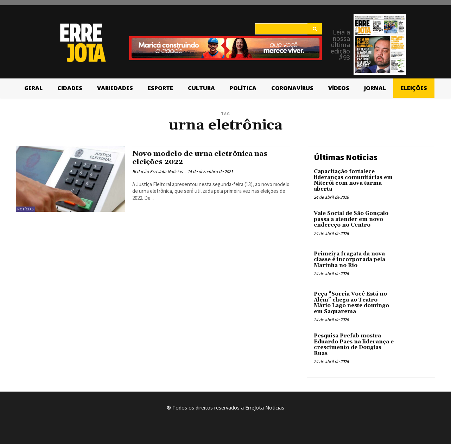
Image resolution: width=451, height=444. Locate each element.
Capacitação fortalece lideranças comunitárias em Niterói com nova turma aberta (353, 180)
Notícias (25, 209)
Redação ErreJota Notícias (157, 172)
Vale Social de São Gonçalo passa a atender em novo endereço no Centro (351, 219)
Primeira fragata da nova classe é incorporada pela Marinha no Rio (349, 259)
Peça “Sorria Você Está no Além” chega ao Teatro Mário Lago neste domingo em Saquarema (351, 303)
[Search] (314, 28)
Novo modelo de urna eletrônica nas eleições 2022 (200, 157)
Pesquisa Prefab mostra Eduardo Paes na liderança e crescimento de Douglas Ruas (354, 344)
